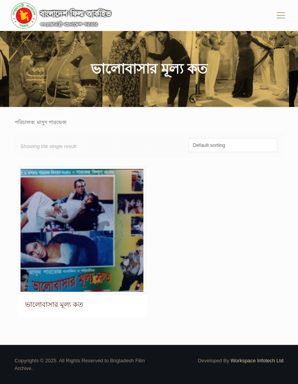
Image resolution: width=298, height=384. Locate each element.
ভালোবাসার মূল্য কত (54, 304)
